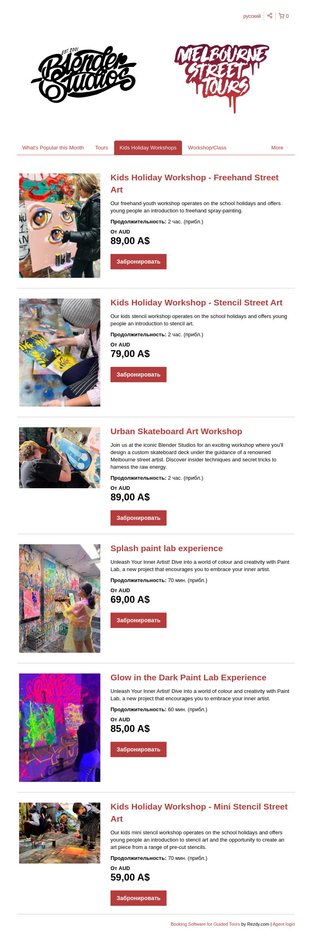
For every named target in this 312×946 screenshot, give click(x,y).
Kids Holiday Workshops (148, 148)
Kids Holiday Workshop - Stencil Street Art (196, 302)
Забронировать (138, 261)
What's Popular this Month (53, 148)
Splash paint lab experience (166, 548)
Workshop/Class (207, 148)
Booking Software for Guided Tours (206, 924)
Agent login (284, 924)
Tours (101, 148)
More (280, 148)
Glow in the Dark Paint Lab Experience (188, 677)
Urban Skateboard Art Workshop (176, 431)
